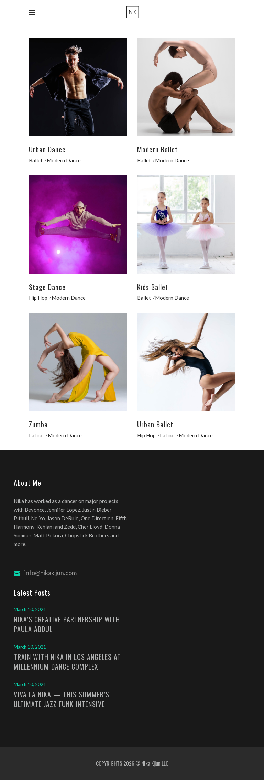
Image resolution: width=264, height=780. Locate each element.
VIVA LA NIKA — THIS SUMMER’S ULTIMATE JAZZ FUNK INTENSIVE (61, 699)
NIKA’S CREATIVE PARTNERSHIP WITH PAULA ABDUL (67, 624)
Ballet (36, 160)
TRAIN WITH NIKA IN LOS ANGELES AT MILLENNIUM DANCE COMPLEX (67, 662)
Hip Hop (38, 298)
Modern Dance (64, 160)
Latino (36, 435)
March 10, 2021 (30, 609)
